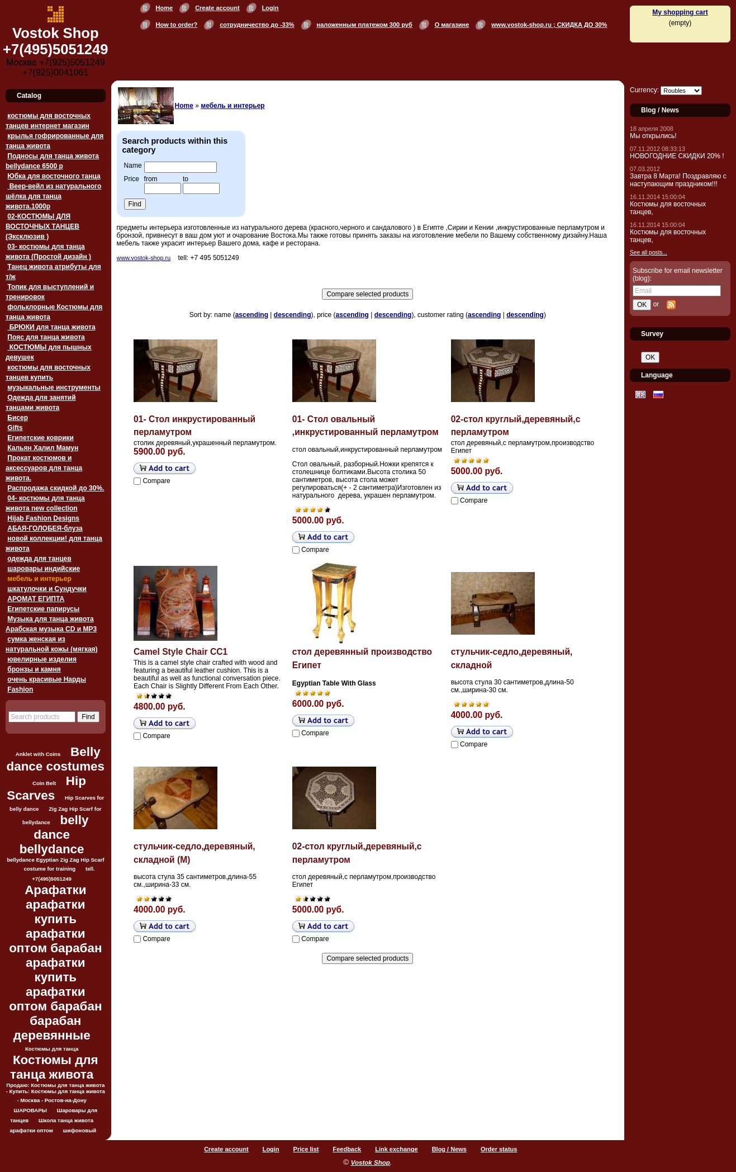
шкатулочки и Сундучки (47, 589)
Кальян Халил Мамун (42, 448)
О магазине (452, 24)
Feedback (347, 1149)
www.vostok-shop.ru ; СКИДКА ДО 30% (549, 24)
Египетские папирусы (43, 609)
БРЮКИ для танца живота (51, 327)
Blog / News (449, 1149)
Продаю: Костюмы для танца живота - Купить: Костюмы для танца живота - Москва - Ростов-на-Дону (55, 1092)
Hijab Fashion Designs (43, 518)
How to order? (177, 24)
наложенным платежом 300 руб (364, 24)
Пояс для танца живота (45, 337)
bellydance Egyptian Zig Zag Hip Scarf (55, 860)
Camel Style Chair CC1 (180, 651)
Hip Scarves (46, 788)
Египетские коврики (40, 438)
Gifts (14, 428)
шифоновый (80, 1130)
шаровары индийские (43, 569)
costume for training (49, 869)
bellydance (52, 849)
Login (270, 7)
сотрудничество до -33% (257, 24)
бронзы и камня (33, 669)
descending (292, 315)
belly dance (61, 827)
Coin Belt (44, 783)
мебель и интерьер (39, 579)
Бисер (17, 418)
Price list (306, 1149)
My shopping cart (679, 12)
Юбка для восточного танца (53, 176)
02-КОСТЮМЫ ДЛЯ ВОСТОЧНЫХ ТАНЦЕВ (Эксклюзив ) (42, 226)
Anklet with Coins (38, 754)
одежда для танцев (39, 559)
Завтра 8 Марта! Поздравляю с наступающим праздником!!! (678, 180)
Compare (156, 481)
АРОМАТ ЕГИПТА (35, 599)
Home (164, 7)
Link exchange (396, 1149)
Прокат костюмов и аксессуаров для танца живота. (44, 468)
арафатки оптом (31, 1130)
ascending (251, 315)
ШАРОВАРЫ (30, 1110)
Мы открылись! (653, 136)
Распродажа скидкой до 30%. (55, 488)
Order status (499, 1149)
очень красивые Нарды (46, 679)
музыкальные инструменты (53, 387)
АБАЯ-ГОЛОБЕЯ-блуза (44, 528)
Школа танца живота (66, 1120)
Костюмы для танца (51, 1049)
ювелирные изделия (42, 659)
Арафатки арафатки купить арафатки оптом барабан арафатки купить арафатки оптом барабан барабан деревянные (55, 962)
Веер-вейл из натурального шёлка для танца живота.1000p (53, 196)
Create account (217, 7)
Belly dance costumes (56, 759)
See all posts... (648, 252)
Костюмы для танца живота (54, 1067)
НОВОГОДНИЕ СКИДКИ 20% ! (677, 156)
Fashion (20, 689)
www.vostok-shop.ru (144, 257)
